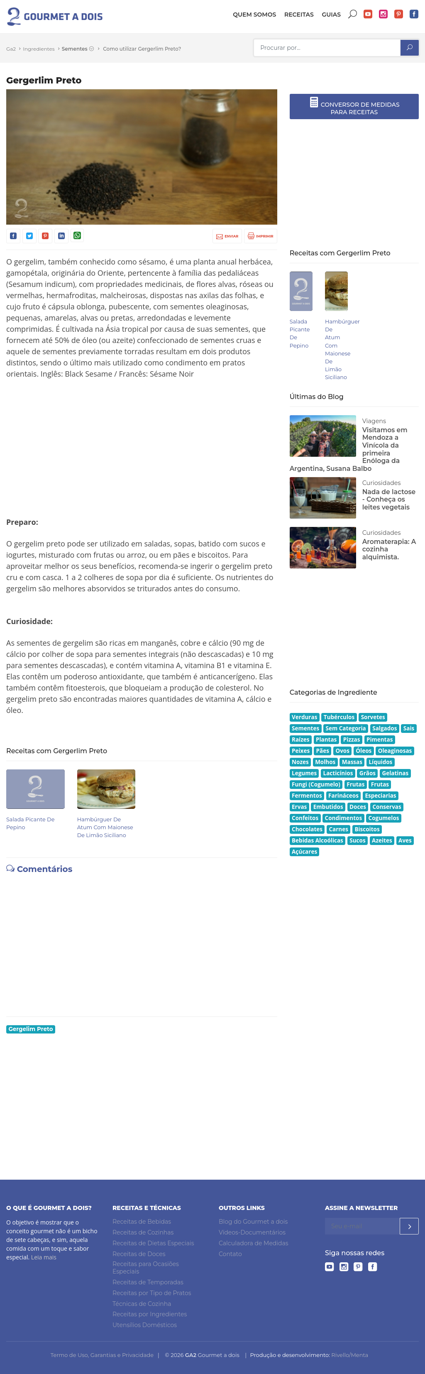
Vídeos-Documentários (252, 1232)
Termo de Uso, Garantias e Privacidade (102, 1355)
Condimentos (343, 818)
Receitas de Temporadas (147, 1282)
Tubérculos (339, 717)
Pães (322, 750)
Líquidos (380, 762)
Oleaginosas (395, 750)
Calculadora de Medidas (253, 1243)
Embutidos (328, 807)
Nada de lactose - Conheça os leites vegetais (389, 499)
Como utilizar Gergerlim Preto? (142, 49)
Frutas (355, 784)
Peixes (301, 750)
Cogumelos (384, 818)
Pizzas (351, 739)
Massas (352, 762)
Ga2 (11, 49)
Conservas (387, 807)
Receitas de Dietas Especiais (153, 1243)
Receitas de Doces (139, 1254)
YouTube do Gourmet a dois (368, 14)
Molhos (325, 762)
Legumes (304, 773)
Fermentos (307, 795)
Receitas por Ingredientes (149, 1314)
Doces (357, 807)
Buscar (352, 14)
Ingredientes (38, 49)
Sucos (357, 840)
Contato (230, 1254)
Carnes (338, 829)
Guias (331, 14)
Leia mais (43, 1257)
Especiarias (380, 795)
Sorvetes (373, 717)
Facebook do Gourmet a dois (414, 14)
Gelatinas (395, 773)
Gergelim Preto (30, 1029)
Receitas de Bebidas (141, 1221)
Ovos (342, 750)
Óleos (363, 750)
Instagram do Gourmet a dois (383, 14)
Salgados (384, 728)
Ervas (299, 807)
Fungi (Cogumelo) (316, 784)
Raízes (300, 739)
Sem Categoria (346, 728)
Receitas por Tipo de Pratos (151, 1293)
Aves (405, 840)
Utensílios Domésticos (144, 1325)
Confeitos (305, 818)
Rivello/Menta (349, 1355)
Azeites (382, 840)
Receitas (299, 14)
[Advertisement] (141, 448)
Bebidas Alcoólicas (317, 840)
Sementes (78, 49)
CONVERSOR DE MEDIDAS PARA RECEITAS (354, 106)
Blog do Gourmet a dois (253, 1221)
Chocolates (307, 829)
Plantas (326, 739)
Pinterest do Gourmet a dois (398, 14)
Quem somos (254, 14)
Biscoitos (366, 829)
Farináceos (343, 795)
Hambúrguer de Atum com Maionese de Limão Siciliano (105, 827)
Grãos (367, 773)
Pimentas (379, 739)
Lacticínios (338, 773)
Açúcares (304, 851)
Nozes (300, 762)
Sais (408, 728)
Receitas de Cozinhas (142, 1232)
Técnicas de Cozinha (141, 1304)
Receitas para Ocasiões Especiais (145, 1268)
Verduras (304, 717)
